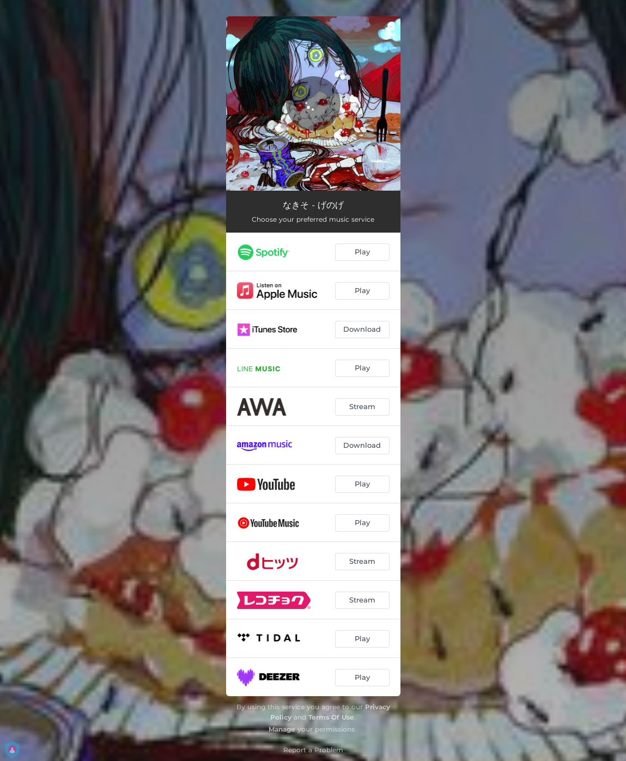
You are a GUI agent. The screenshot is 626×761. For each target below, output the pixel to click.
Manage (282, 729)
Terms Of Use (331, 717)
